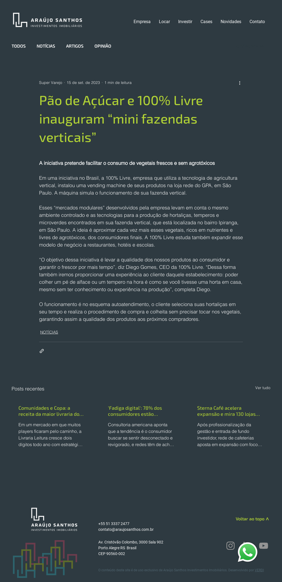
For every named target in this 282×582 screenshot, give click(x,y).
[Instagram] (230, 545)
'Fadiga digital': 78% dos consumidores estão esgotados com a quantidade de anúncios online (140, 411)
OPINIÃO (102, 45)
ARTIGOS (74, 45)
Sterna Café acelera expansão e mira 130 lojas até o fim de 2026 (226, 411)
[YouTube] (263, 545)
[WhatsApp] (247, 551)
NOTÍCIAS (46, 45)
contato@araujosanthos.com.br (126, 529)
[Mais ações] (239, 82)
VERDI (259, 570)
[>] (266, 520)
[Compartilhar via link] (41, 351)
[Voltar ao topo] (244, 518)
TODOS (19, 45)
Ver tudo (262, 387)
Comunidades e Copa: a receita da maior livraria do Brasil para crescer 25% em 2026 (49, 411)
